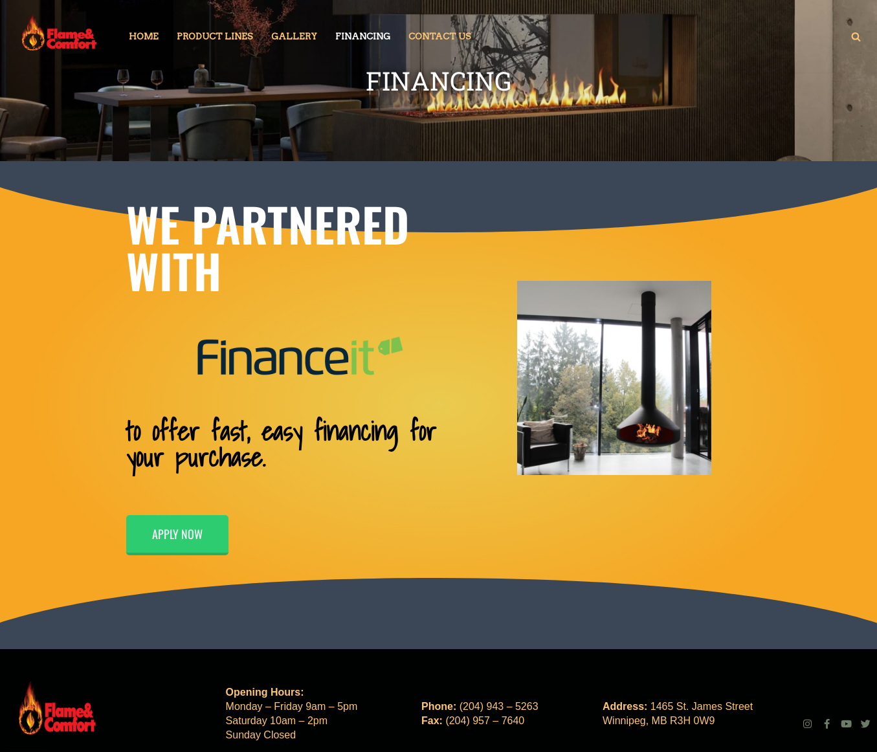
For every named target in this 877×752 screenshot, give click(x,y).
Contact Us (439, 36)
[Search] (856, 36)
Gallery (294, 36)
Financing (362, 36)
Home (144, 36)
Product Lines (215, 36)
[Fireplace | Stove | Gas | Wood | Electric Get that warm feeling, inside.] (58, 36)
